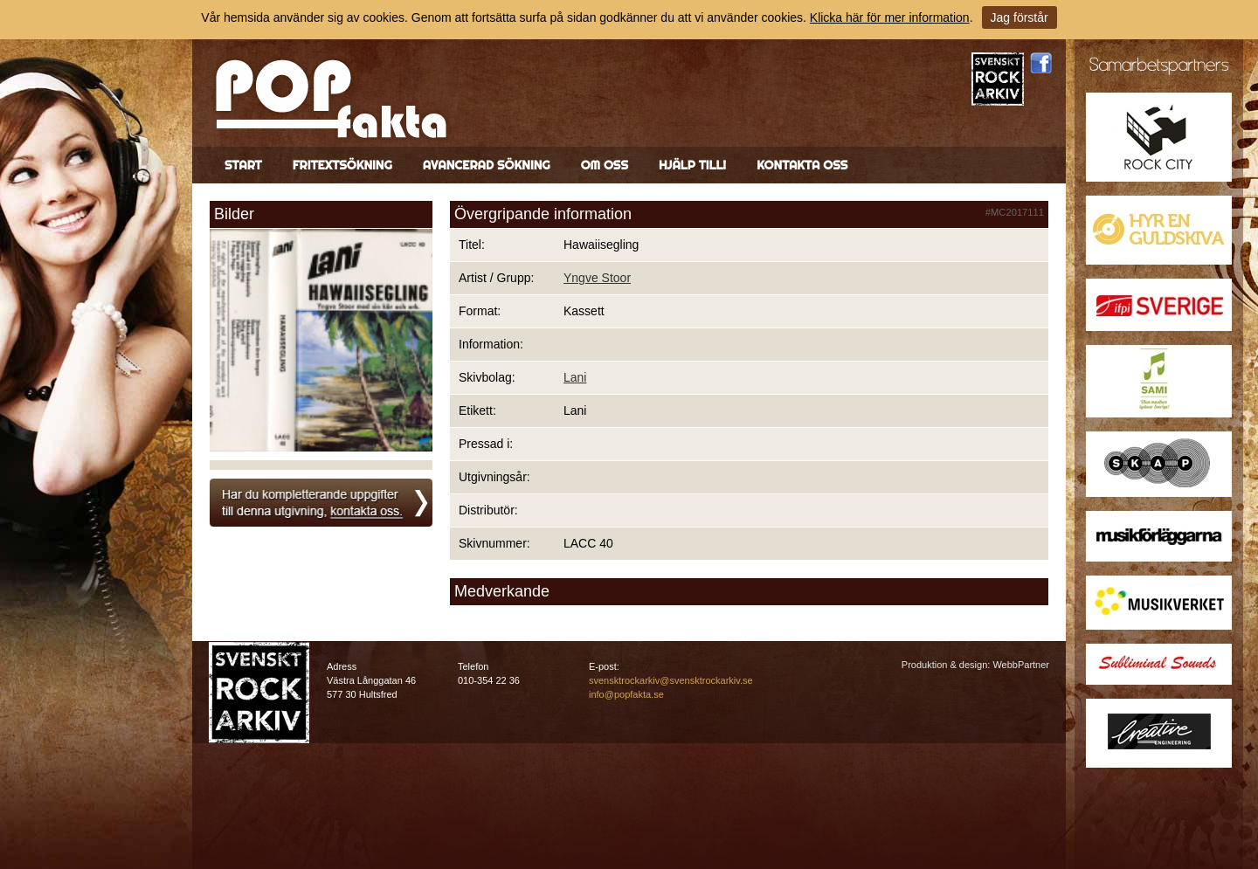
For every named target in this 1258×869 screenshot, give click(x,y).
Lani (574, 377)
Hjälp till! (692, 165)
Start (243, 165)
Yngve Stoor (597, 278)
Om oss (604, 165)
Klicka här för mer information (890, 17)
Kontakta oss (802, 165)
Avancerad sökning (486, 165)
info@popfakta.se (626, 694)
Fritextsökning (342, 165)
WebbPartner (1020, 664)
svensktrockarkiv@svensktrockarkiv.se (671, 680)
